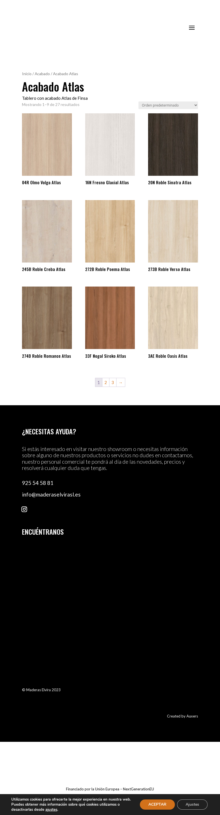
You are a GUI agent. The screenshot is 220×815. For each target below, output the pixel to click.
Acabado (42, 73)
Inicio (27, 73)
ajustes (51, 809)
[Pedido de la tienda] (168, 105)
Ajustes (192, 804)
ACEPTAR (157, 804)
